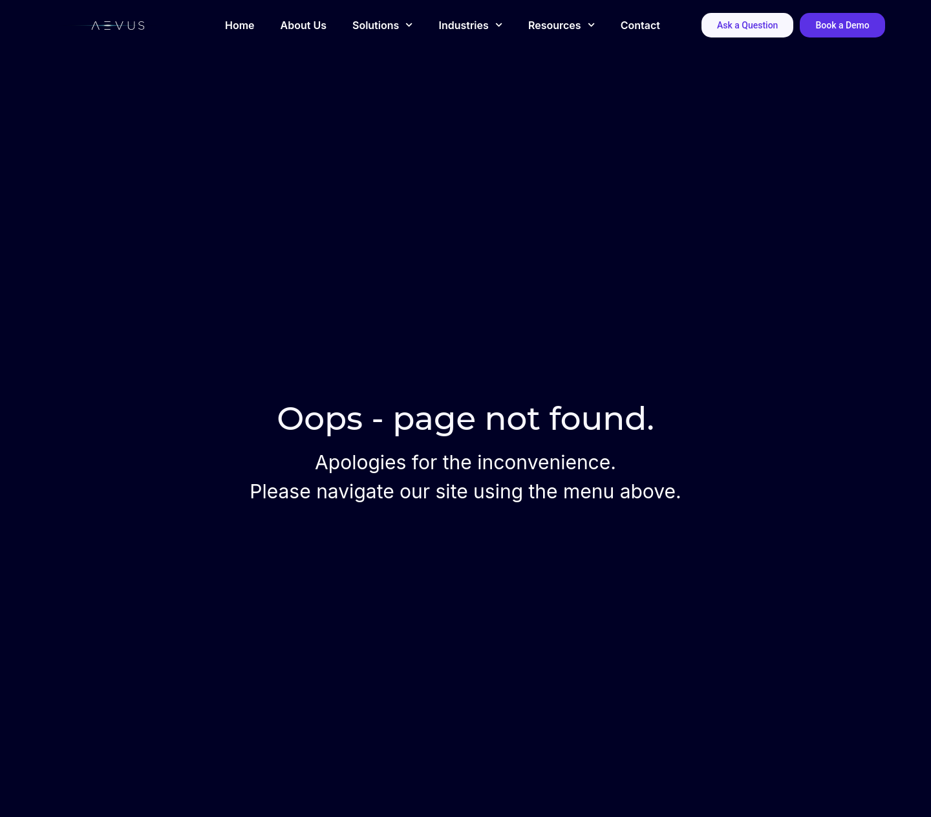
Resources (561, 25)
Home (240, 25)
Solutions (382, 25)
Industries (470, 25)
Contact (640, 25)
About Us (303, 25)
